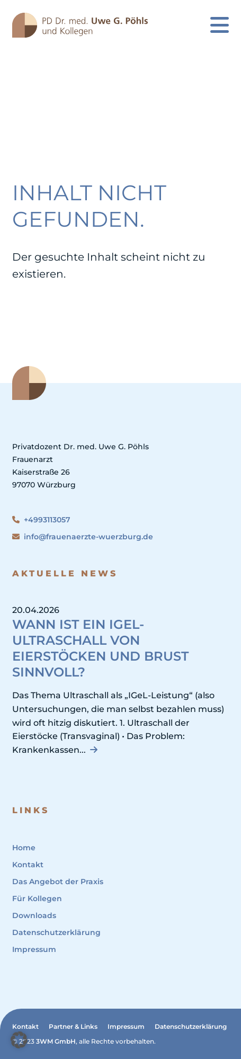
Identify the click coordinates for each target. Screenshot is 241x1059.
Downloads (34, 915)
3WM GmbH (56, 1041)
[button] (19, 1040)
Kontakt (27, 864)
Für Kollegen (37, 898)
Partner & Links (73, 1026)
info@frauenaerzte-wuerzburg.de (82, 536)
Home (23, 847)
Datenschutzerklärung (56, 932)
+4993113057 (41, 519)
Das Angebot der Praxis (57, 881)
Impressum (34, 949)
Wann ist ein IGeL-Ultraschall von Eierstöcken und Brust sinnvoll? (100, 648)
